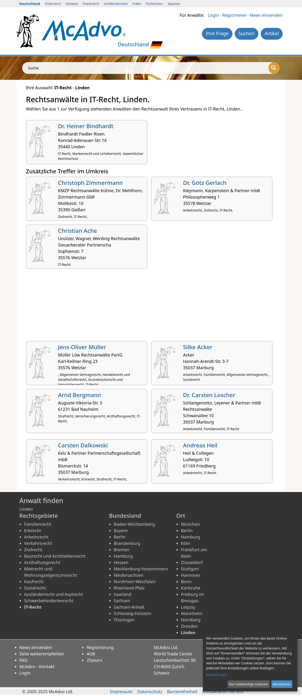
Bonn (186, 581)
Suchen (247, 33)
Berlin (120, 537)
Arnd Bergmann (79, 395)
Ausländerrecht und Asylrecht (53, 594)
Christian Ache (77, 230)
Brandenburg (127, 543)
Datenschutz (149, 691)
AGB (91, 654)
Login (213, 15)
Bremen (122, 549)
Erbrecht (32, 530)
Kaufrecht (33, 581)
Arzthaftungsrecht (42, 562)
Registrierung (100, 647)
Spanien (174, 3)
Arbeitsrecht (36, 537)
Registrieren (234, 15)
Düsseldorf (192, 562)
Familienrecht (37, 524)
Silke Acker (197, 347)
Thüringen (124, 620)
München (190, 524)
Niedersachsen (128, 575)
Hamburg (123, 556)
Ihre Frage (217, 33)
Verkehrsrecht (38, 543)
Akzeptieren (282, 684)
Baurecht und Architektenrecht (54, 556)
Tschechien (154, 3)
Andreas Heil (200, 445)
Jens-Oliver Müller (82, 347)
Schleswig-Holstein (132, 613)
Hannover (191, 575)
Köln (185, 543)
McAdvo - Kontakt (37, 666)
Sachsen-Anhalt (129, 607)
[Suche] (274, 68)
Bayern (121, 530)
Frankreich (91, 3)
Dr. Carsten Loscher (209, 395)
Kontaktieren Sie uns (222, 691)
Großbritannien (116, 3)
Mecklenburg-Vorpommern (141, 569)
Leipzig (188, 607)
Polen (136, 3)
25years (94, 660)
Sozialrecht (35, 588)
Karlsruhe (190, 588)
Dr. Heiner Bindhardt (85, 126)
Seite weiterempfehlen (41, 654)
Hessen (121, 562)
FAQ (23, 660)
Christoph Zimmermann (90, 183)
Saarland (122, 594)
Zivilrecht (33, 549)
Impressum (121, 691)
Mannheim (191, 613)
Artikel (271, 33)
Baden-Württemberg (134, 524)
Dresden (189, 626)
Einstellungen (216, 674)
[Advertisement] (151, 307)
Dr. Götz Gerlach (204, 183)
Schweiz (72, 3)
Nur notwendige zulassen (248, 684)
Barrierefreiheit (182, 691)
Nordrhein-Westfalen (134, 581)
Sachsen (122, 600)
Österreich (53, 3)
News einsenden (266, 15)
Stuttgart (190, 569)
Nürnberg (191, 620)
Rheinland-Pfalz (129, 588)
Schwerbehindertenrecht (48, 600)
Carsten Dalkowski (83, 445)
